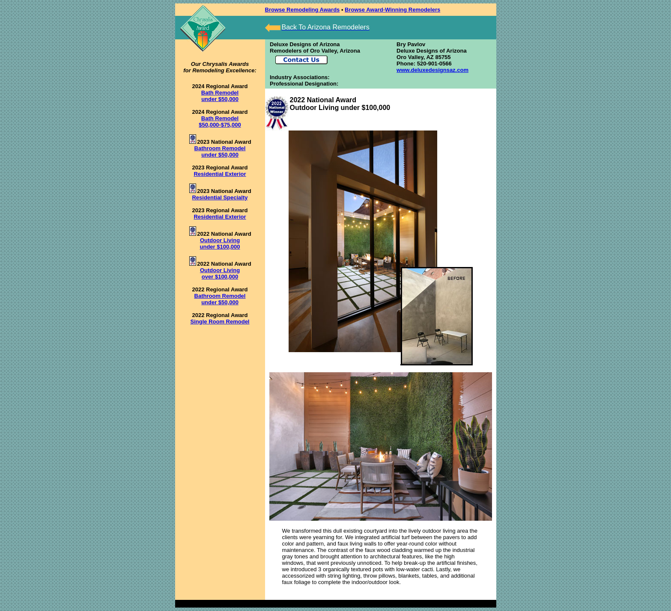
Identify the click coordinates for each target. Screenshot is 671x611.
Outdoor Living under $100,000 (220, 243)
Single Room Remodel (220, 321)
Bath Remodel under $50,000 (220, 95)
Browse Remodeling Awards (302, 9)
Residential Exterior (220, 174)
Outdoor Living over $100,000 (220, 273)
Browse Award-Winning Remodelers (392, 9)
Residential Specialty (220, 197)
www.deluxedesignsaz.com (432, 70)
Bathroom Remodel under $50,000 (220, 151)
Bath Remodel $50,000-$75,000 (220, 121)
